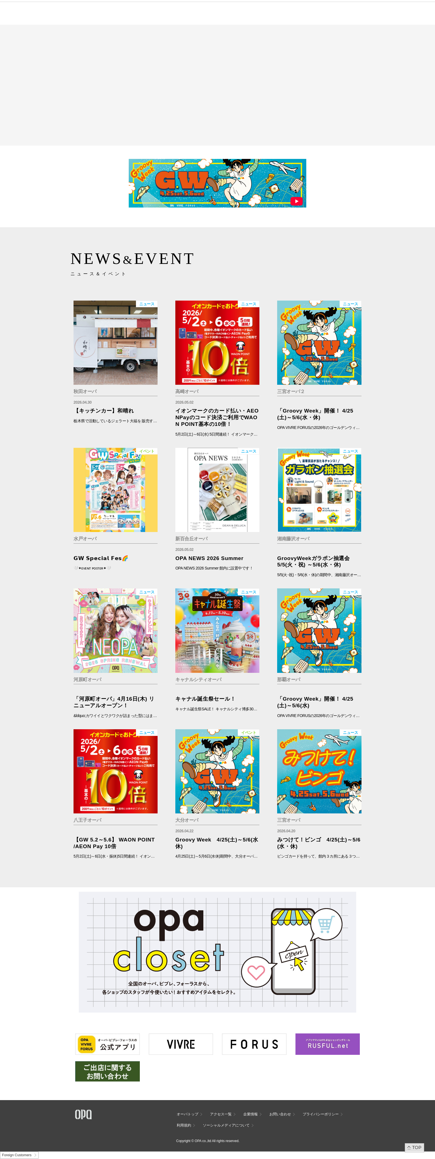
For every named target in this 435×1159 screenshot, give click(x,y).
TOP (416, 1147)
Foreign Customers (16, 1155)
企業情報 (250, 1114)
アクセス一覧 (221, 1114)
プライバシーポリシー (321, 1114)
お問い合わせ (280, 1114)
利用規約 (184, 1125)
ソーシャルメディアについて (226, 1125)
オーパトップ (187, 1114)
